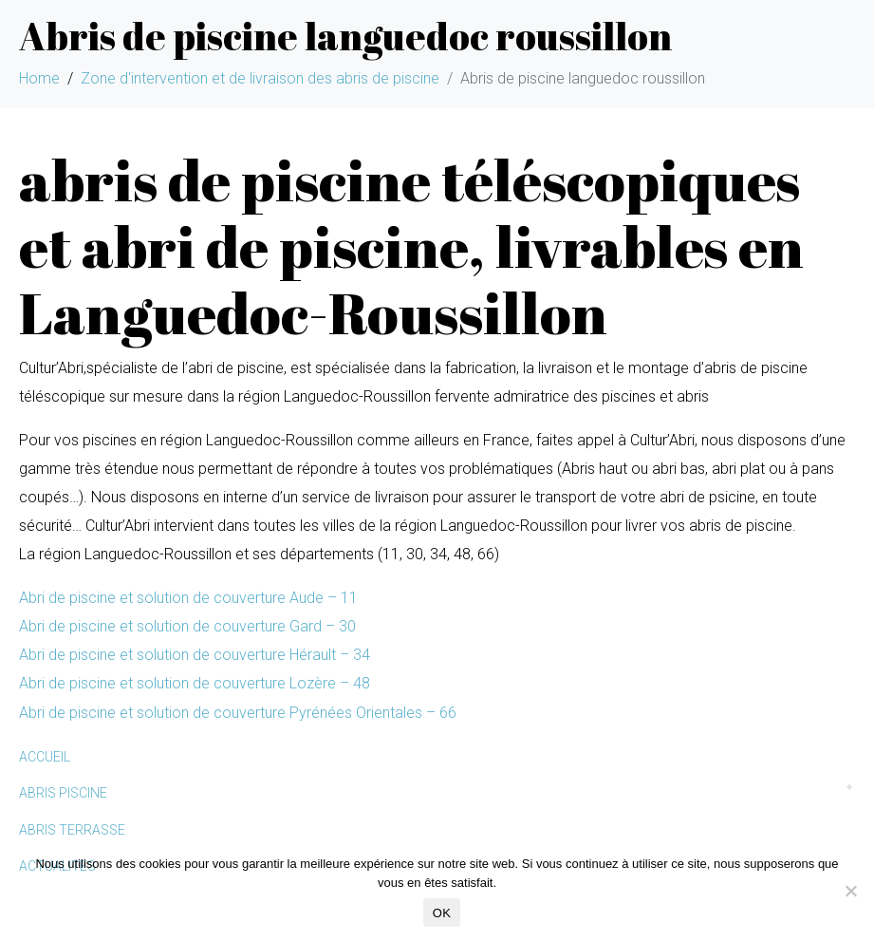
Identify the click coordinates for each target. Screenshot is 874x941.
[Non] (850, 890)
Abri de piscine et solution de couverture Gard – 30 (187, 626)
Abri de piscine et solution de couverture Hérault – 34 (194, 655)
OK (442, 913)
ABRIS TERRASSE (72, 829)
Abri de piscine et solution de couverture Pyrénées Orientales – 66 (237, 713)
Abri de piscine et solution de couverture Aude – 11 (188, 598)
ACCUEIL (44, 756)
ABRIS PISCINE (63, 792)
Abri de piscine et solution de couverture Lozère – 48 (194, 683)
